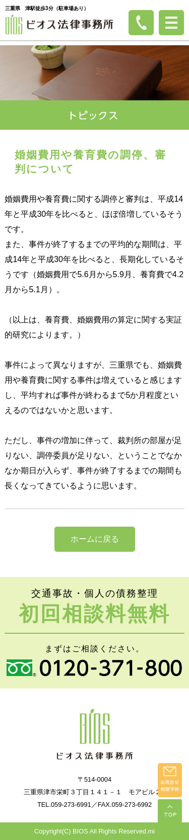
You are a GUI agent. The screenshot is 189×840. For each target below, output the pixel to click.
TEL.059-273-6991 (64, 804)
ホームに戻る (95, 539)
